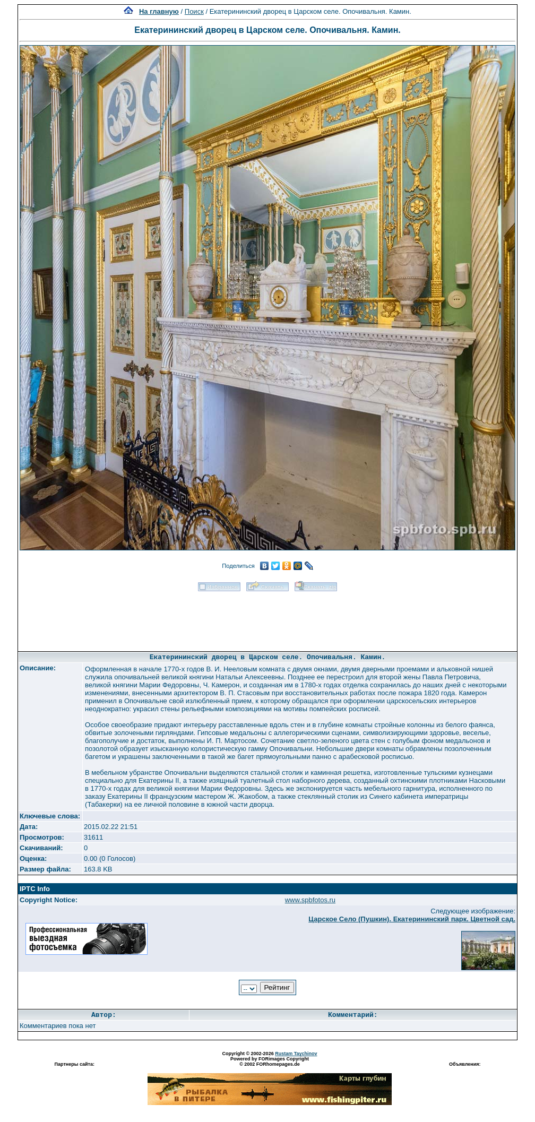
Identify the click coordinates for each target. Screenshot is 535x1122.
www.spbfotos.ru (310, 900)
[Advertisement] (267, 618)
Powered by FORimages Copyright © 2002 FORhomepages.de (269, 1061)
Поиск (194, 11)
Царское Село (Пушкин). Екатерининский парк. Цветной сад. (411, 919)
